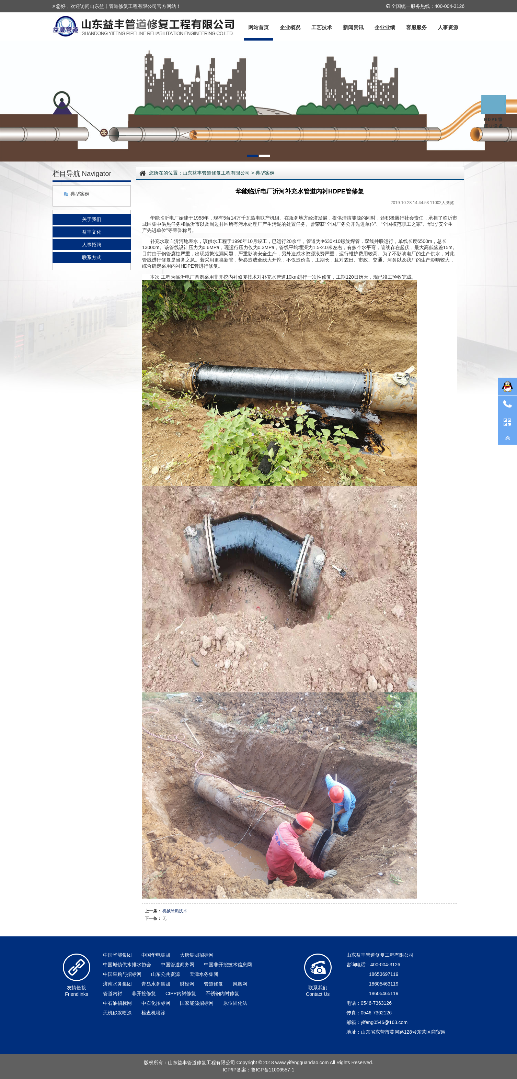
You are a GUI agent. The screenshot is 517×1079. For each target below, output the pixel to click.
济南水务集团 (117, 984)
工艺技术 (321, 27)
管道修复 (213, 984)
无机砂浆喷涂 (117, 1012)
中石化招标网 (155, 1003)
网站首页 (258, 27)
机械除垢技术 (174, 911)
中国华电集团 (155, 955)
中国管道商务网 (177, 964)
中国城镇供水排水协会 (127, 964)
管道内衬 (112, 993)
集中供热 (161, 224)
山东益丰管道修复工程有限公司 (216, 173)
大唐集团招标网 (197, 955)
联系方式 (91, 257)
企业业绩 (385, 27)
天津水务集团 (203, 974)
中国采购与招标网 (122, 974)
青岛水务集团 (155, 984)
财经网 (187, 984)
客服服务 (416, 27)
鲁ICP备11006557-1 (272, 1069)
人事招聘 (91, 244)
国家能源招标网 (197, 1003)
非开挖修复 (144, 993)
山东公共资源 (165, 974)
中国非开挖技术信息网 (228, 964)
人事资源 (448, 27)
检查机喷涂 (153, 1012)
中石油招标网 (117, 1003)
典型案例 (80, 194)
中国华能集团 (117, 955)
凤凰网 (240, 984)
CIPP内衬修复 (180, 993)
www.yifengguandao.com (302, 1062)
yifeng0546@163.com (384, 1022)
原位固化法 (235, 1003)
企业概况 (290, 27)
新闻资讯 (353, 27)
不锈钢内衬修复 (222, 993)
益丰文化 (91, 232)
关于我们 (91, 219)
